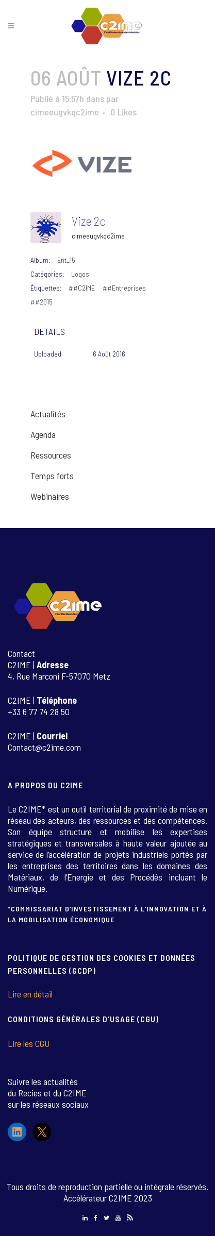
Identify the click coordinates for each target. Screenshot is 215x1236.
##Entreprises (124, 287)
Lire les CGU (28, 1043)
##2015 (41, 301)
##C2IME (82, 287)
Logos (80, 273)
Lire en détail (30, 994)
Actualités (47, 413)
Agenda (43, 434)
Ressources (50, 455)
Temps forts (52, 475)
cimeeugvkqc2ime (64, 111)
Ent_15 (66, 260)
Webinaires (49, 496)
